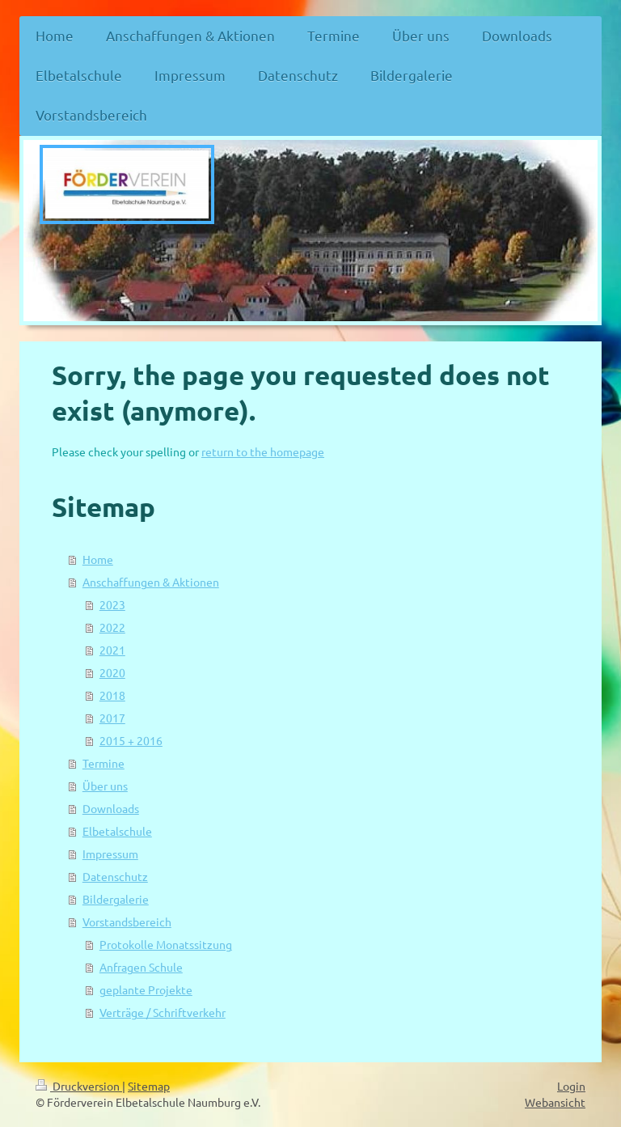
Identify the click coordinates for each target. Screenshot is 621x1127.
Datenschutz (115, 876)
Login (571, 1085)
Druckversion (79, 1085)
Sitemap (149, 1085)
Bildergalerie (115, 899)
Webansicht (555, 1102)
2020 (112, 672)
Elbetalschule (117, 831)
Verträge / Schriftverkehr (162, 1012)
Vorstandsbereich (126, 921)
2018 (112, 695)
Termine (103, 763)
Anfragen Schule (141, 967)
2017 (112, 717)
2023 (112, 604)
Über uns (105, 785)
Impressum (110, 853)
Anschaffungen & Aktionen (150, 581)
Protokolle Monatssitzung (165, 944)
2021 (112, 649)
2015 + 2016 (131, 740)
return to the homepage (262, 451)
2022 (112, 627)
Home (97, 559)
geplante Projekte (145, 989)
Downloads (110, 808)
